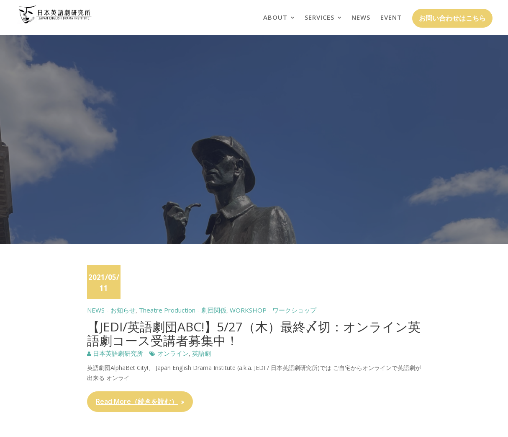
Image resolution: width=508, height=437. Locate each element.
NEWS (360, 17)
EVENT (391, 17)
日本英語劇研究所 (118, 353)
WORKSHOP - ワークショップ (273, 310)
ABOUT (275, 17)
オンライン (173, 353)
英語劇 (201, 353)
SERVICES (319, 17)
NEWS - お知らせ (111, 310)
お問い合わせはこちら (452, 18)
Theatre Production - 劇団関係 (182, 310)
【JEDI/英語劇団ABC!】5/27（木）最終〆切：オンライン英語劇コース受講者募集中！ (254, 333)
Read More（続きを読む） (137, 401)
